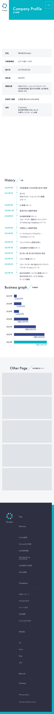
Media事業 (23, 572)
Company (23, 583)
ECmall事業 (23, 537)
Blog (20, 656)
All (20, 643)
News (21, 649)
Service (22, 526)
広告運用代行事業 (25, 565)
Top (20, 516)
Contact (22, 683)
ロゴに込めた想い (25, 621)
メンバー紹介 (23, 607)
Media (22, 631)
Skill (20, 662)
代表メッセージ (24, 594)
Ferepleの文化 (24, 601)
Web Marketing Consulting (24, 558)
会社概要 (22, 614)
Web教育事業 (24, 550)
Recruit (22, 673)
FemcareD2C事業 (25, 544)
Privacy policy (24, 695)
